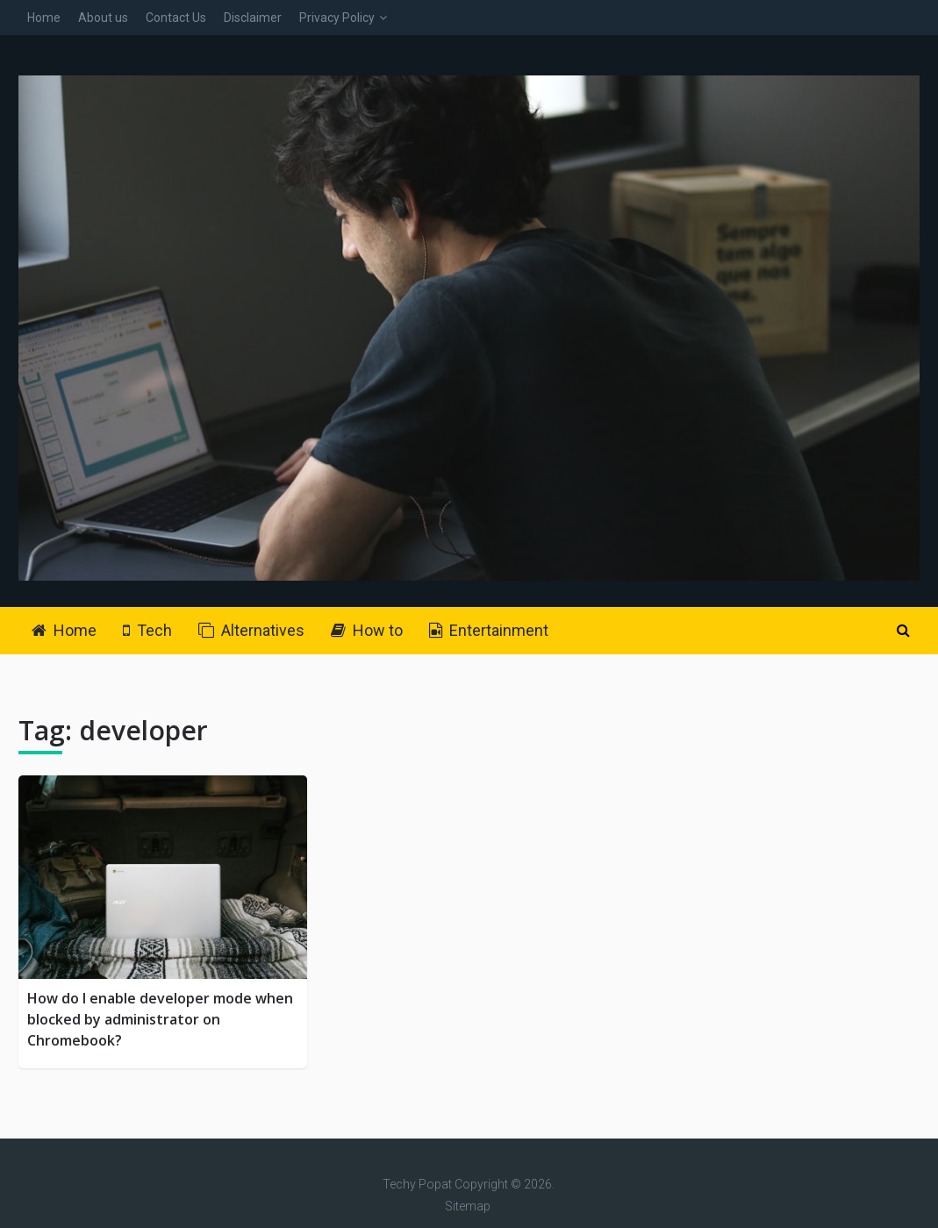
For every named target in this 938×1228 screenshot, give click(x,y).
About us (103, 18)
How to (367, 630)
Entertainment (488, 630)
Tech (147, 630)
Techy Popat (417, 1184)
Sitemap (467, 1206)
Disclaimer (253, 18)
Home (44, 18)
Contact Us (176, 18)
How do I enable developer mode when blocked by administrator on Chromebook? (160, 1019)
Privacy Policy (337, 18)
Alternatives (251, 630)
